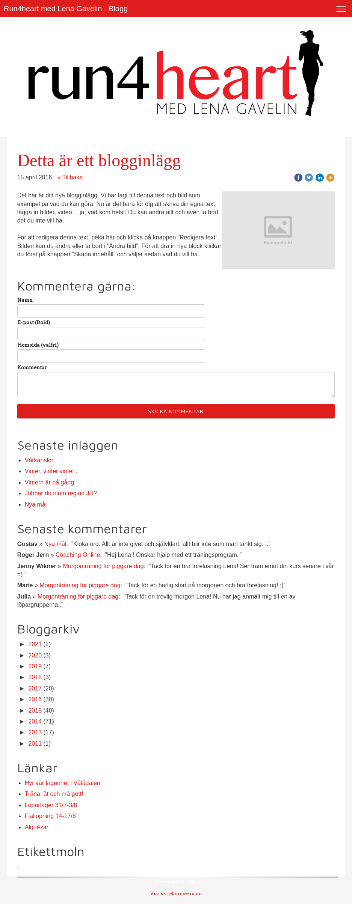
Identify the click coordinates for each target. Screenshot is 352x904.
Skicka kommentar (176, 411)
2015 (35, 710)
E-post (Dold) (33, 322)
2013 (35, 732)
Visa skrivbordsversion (176, 893)
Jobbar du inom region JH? (61, 493)
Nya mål (36, 504)
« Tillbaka (70, 177)
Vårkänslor (39, 460)
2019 (35, 666)
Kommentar (32, 367)
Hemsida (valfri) (38, 345)
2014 (35, 721)
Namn (25, 300)
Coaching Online (78, 555)
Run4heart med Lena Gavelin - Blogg (66, 9)
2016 (35, 699)
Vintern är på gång (49, 482)
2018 (35, 677)
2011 (35, 743)
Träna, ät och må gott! (54, 794)
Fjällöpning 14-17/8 (50, 816)
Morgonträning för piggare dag (103, 566)
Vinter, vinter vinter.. (51, 471)
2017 (35, 688)
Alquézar (36, 827)
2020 (35, 655)
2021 (35, 644)
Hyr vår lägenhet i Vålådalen (62, 783)
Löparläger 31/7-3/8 (51, 805)
